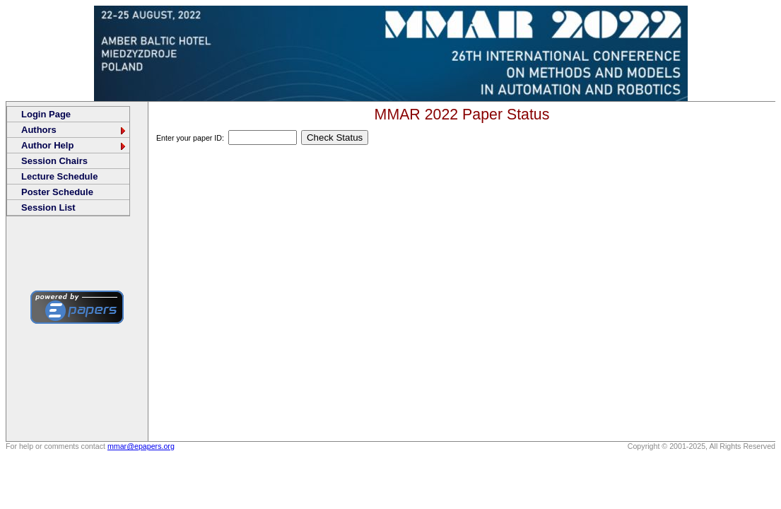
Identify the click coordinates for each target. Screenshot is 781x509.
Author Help (74, 145)
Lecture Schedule (59, 176)
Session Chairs (54, 161)
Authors (74, 129)
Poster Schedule (57, 192)
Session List (48, 207)
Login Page (46, 114)
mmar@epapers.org (141, 446)
